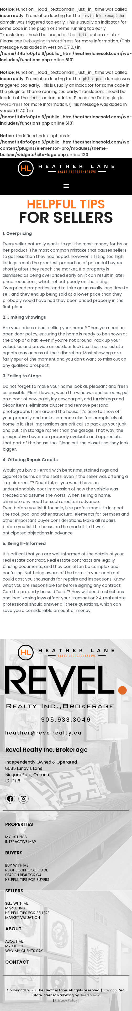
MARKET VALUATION (22, 917)
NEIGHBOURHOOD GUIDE (26, 869)
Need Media (90, 994)
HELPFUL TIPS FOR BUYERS (27, 879)
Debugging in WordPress (48, 41)
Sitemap (110, 989)
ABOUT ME (14, 940)
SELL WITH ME (17, 902)
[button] (66, 185)
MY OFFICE (14, 945)
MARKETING (15, 907)
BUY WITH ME (16, 864)
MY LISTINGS (16, 836)
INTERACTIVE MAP (20, 840)
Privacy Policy (66, 999)
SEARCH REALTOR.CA (23, 874)
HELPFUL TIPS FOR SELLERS (27, 912)
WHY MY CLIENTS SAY (24, 950)
